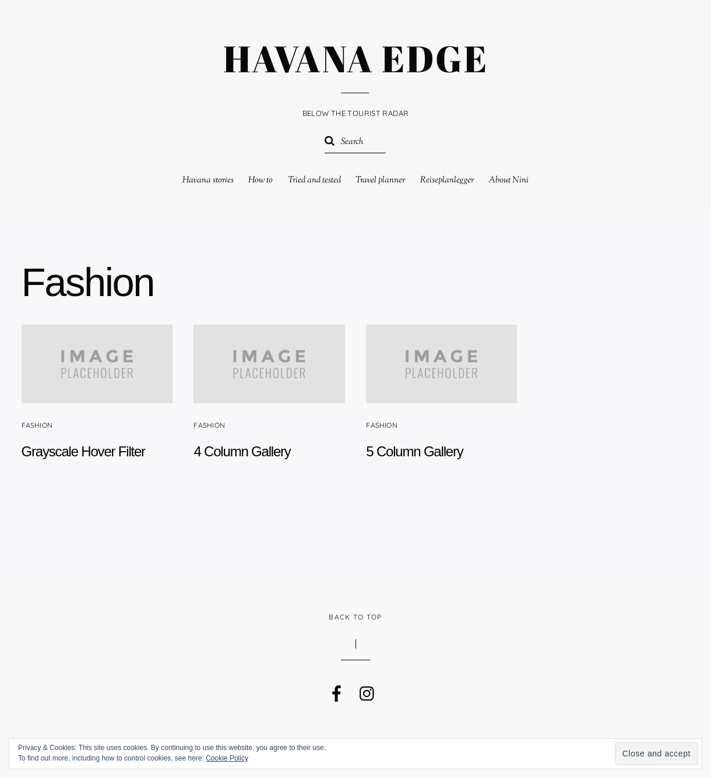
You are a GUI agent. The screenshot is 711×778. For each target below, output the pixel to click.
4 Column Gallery (241, 451)
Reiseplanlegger (447, 180)
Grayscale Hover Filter (83, 451)
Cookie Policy (227, 758)
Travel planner (380, 180)
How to (260, 180)
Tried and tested (314, 180)
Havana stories (208, 180)
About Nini (508, 180)
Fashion (37, 425)
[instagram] (366, 690)
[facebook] (335, 690)
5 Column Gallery (414, 451)
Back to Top (355, 616)
